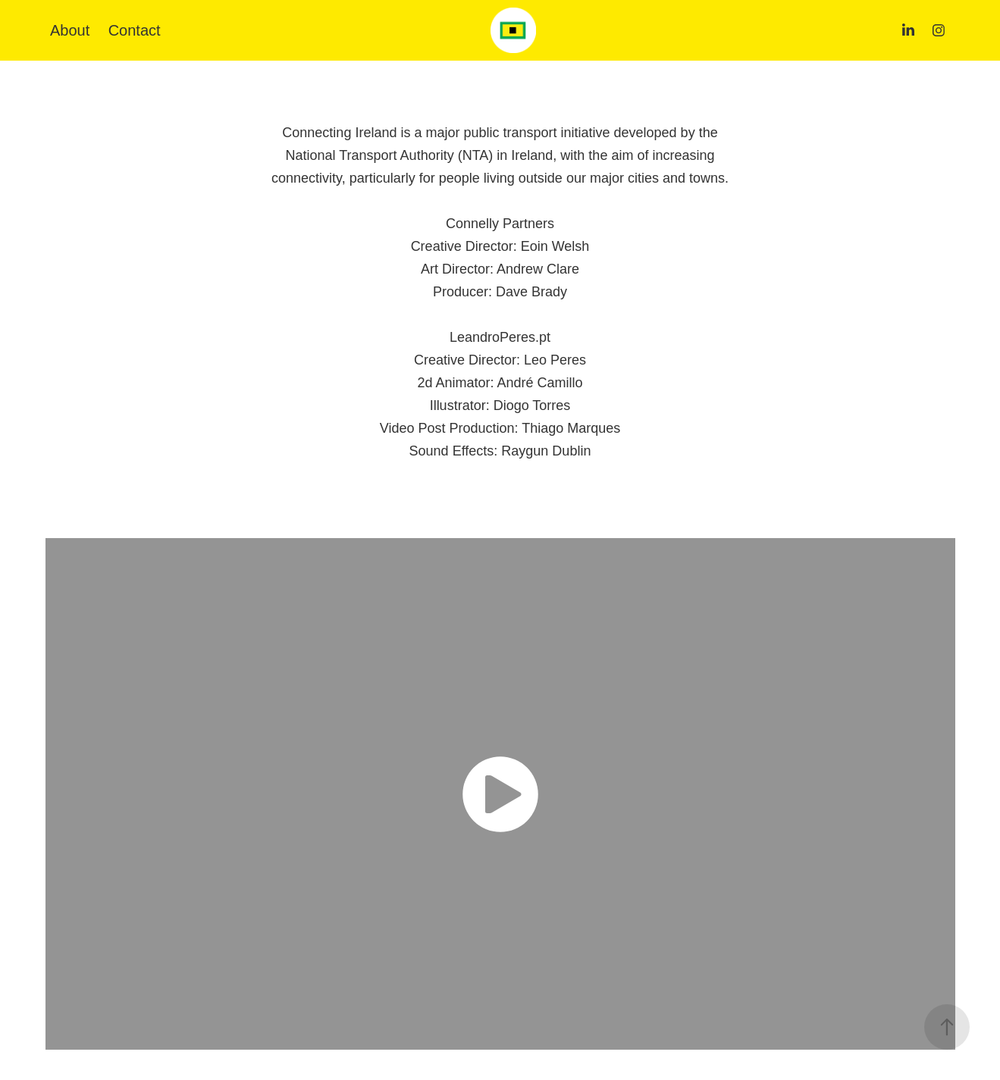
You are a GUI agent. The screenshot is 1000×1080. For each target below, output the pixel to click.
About (69, 30)
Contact (134, 30)
